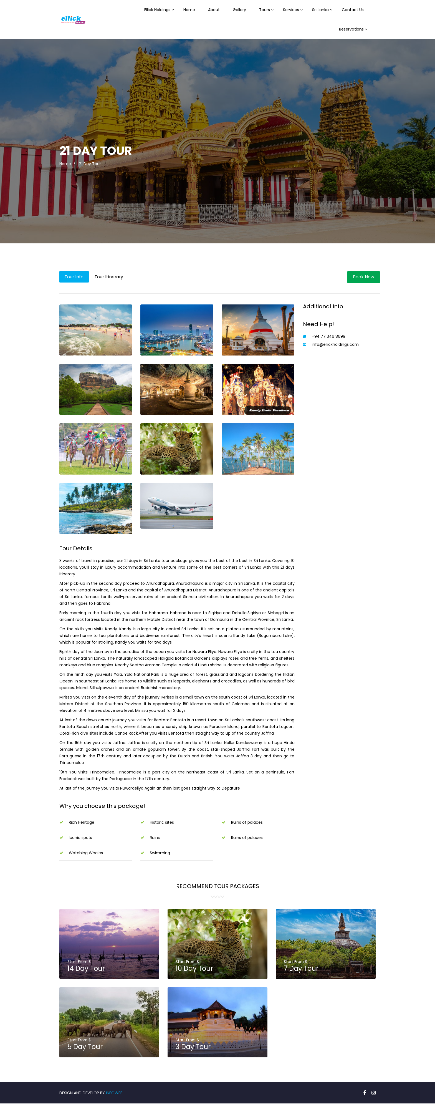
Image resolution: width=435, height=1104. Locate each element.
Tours (264, 9)
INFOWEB (114, 1093)
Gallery (239, 9)
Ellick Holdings (157, 9)
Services (291, 9)
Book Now (363, 277)
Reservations (351, 29)
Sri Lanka (320, 9)
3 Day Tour (193, 1047)
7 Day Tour (301, 968)
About (214, 9)
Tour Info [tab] (74, 277)
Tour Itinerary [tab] (111, 277)
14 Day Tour (86, 968)
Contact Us (353, 9)
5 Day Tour (85, 1047)
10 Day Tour (194, 968)
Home (189, 9)
